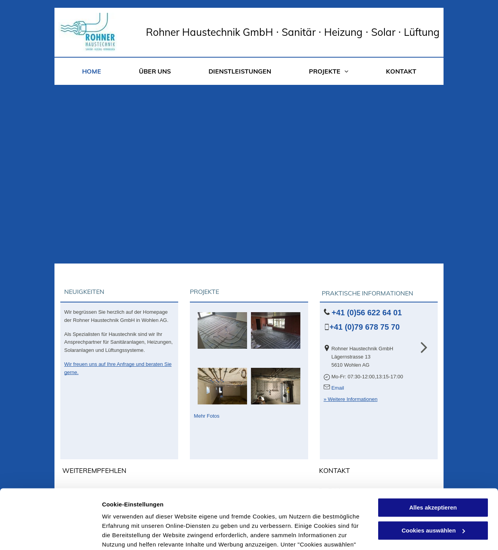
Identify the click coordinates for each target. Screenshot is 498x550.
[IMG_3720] (275, 386)
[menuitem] (91, 71)
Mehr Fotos (206, 416)
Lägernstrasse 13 (350, 357)
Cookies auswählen (129, 534)
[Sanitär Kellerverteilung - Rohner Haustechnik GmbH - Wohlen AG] (222, 386)
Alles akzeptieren (433, 448)
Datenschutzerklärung (191, 513)
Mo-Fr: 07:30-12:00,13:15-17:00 (367, 377)
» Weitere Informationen (351, 399)
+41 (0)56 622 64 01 (366, 312)
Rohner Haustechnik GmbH (362, 348)
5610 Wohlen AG (350, 365)
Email (337, 388)
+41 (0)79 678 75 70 (365, 327)
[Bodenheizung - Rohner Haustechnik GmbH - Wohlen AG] (222, 330)
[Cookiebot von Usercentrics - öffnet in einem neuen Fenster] (50, 535)
